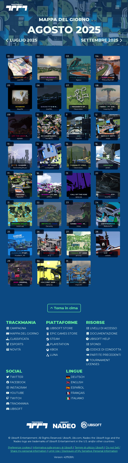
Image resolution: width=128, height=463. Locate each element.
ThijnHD (49, 80)
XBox (52, 349)
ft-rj (49, 255)
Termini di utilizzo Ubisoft (89, 447)
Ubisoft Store (59, 328)
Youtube (15, 393)
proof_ (108, 168)
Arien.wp (20, 226)
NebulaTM (108, 226)
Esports (14, 344)
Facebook (16, 382)
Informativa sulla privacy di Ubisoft (53, 447)
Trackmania (17, 403)
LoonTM (20, 80)
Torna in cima (64, 308)
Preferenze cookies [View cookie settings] (19, 447)
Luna (52, 354)
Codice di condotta (103, 349)
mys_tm (78, 285)
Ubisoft (14, 408)
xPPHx (49, 197)
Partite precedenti (103, 354)
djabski (20, 138)
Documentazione (102, 333)
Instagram (16, 387)
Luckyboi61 (49, 168)
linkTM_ (49, 109)
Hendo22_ (49, 138)
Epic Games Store (62, 333)
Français (75, 393)
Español (75, 387)
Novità (13, 349)
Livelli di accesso (101, 328)
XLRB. (20, 285)
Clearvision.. (78, 109)
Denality (49, 226)
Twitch (14, 398)
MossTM (20, 109)
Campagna (16, 328)
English (74, 382)
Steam (53, 338)
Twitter (14, 377)
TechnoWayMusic (20, 168)
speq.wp (79, 197)
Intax (108, 138)
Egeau (78, 80)
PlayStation (57, 344)
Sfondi (93, 344)
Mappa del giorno (22, 333)
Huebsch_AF (20, 255)
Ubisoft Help (98, 338)
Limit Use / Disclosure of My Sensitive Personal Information (83, 451)
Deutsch (75, 377)
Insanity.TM (108, 109)
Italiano (75, 398)
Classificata (17, 338)
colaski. (108, 255)
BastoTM (20, 197)
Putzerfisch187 (108, 80)
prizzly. (79, 255)
